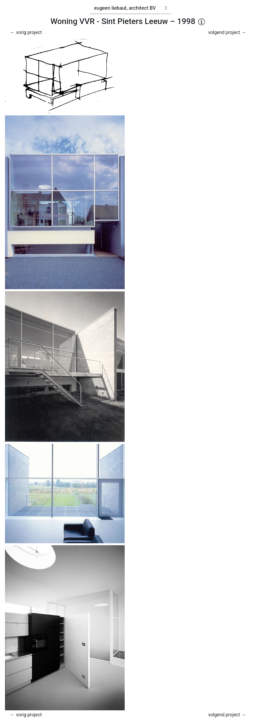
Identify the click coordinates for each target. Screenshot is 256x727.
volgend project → (227, 32)
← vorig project (26, 32)
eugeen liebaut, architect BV (125, 8)
